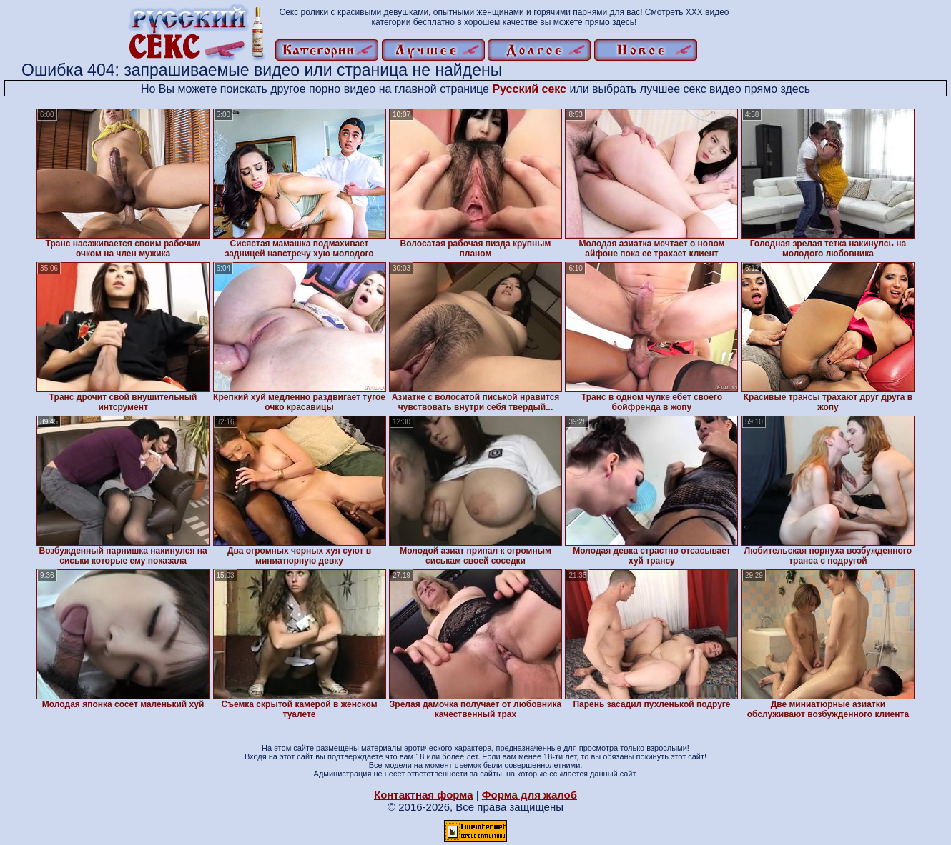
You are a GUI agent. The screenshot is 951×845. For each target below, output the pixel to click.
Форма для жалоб (529, 795)
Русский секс (529, 89)
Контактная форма (423, 795)
